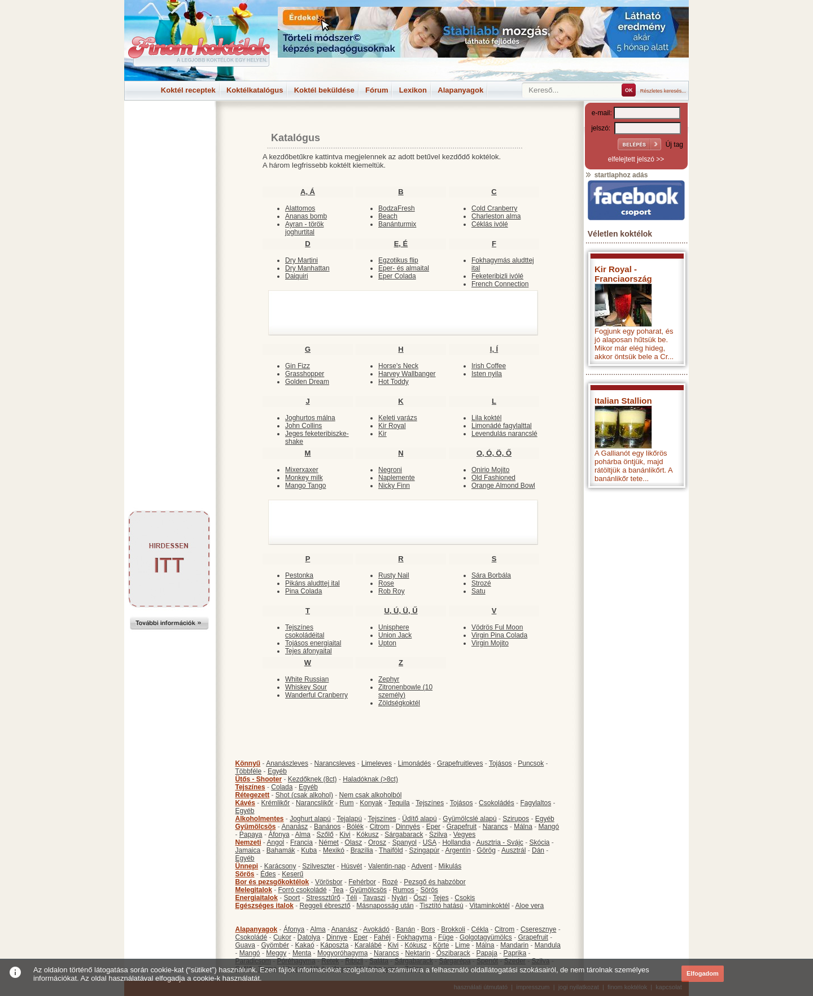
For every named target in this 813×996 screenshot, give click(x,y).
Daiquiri (296, 276)
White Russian (307, 679)
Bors (428, 929)
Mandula (548, 945)
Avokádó (376, 929)
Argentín (458, 850)
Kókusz (367, 834)
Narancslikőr (315, 803)
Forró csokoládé (302, 890)
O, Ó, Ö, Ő (494, 453)
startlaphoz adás (616, 175)
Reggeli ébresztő (325, 906)
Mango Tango (305, 486)
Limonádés (414, 763)
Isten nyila (486, 374)
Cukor (282, 937)
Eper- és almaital (403, 268)
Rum (346, 803)
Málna (523, 827)
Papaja (486, 953)
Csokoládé (251, 937)
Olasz (353, 842)
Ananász (295, 827)
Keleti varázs (397, 418)
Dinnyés (408, 827)
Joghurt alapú (310, 819)
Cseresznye (538, 929)
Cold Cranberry (494, 208)
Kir (382, 434)
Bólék (355, 827)
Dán (538, 850)
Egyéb (277, 771)
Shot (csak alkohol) (304, 795)
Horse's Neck (398, 366)
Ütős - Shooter (258, 779)
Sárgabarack (403, 834)
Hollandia (456, 842)
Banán (405, 929)
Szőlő (325, 834)
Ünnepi (247, 866)
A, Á (307, 191)
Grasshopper (304, 374)
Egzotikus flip (398, 260)
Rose (386, 583)
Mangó (549, 827)
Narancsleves (335, 763)
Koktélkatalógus (254, 90)
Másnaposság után (384, 906)
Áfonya (278, 834)
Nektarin (417, 953)
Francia (301, 842)
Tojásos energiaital (313, 643)
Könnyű (248, 763)
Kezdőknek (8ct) (312, 779)
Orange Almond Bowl (503, 486)
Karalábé (368, 945)
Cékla (480, 929)
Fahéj (382, 937)
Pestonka (299, 575)
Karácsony (280, 866)
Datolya (309, 937)
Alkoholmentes (259, 819)
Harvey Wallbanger (407, 374)
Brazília (362, 850)
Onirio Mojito (490, 470)
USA (429, 842)
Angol (276, 842)
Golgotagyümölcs (486, 937)
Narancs (495, 827)
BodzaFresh (396, 208)
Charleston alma (496, 216)
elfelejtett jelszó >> (636, 159)
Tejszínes (250, 787)
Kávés (245, 803)
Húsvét (351, 866)
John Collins (303, 426)
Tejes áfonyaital (308, 651)
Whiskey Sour (306, 687)
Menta (301, 953)
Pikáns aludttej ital (312, 583)
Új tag (674, 144)
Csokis (464, 898)
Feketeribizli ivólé (497, 276)
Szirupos (515, 819)
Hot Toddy (393, 382)
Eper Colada (397, 276)
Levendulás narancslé (504, 434)
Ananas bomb (306, 216)
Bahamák (280, 850)
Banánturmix (397, 224)
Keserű (292, 874)
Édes (268, 874)
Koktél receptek (188, 90)
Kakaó (304, 945)
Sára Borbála (491, 575)
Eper (433, 827)
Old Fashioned (493, 478)
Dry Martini (301, 260)
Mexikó (333, 850)
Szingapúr (424, 850)
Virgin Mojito (490, 643)
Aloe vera (529, 906)
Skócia (539, 842)
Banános (327, 827)
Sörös (245, 874)
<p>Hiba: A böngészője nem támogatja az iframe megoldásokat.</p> (636, 642)
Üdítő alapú (419, 819)
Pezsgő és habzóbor (434, 882)
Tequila (399, 803)
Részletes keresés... (663, 91)
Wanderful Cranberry (316, 695)
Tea (338, 890)
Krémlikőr (275, 803)
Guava (245, 945)
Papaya (251, 834)
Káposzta (334, 945)
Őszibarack (453, 953)
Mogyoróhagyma (342, 953)
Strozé (481, 583)
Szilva (438, 834)
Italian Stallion (623, 400)
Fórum (376, 90)
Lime (462, 945)
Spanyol (404, 842)
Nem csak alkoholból (370, 795)
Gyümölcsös (255, 827)
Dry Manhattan (307, 268)
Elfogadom (703, 973)
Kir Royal (392, 426)
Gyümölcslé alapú (469, 819)
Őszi (420, 898)
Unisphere (393, 627)
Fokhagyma (414, 937)
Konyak (371, 803)
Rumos (403, 890)
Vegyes (464, 834)
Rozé (390, 882)
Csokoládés (496, 803)
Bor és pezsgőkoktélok (272, 882)
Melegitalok (253, 890)
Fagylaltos (535, 803)
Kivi (344, 834)
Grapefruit (462, 827)
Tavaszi (374, 898)
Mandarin (514, 945)
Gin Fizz (297, 366)
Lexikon (413, 90)
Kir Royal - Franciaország (623, 273)
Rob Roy (391, 591)
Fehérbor (362, 882)
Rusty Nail (393, 575)
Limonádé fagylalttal (501, 426)
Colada (281, 787)
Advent (421, 866)
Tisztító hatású (441, 906)
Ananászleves (287, 763)
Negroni (390, 470)
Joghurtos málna (310, 418)
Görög (486, 850)
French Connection (499, 284)
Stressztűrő (323, 898)
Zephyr (388, 679)
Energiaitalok (256, 898)
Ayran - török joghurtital (304, 228)
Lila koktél (486, 418)
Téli (351, 898)
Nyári (400, 898)
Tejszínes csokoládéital (304, 631)
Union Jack (395, 635)
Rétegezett (252, 795)
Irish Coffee (488, 366)
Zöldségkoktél (399, 703)
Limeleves (376, 763)
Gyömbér (275, 945)
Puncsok (531, 763)
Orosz (377, 842)
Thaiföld (391, 850)
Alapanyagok (460, 90)
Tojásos (500, 763)
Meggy (276, 953)
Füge (445, 937)
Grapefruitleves (460, 763)
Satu (478, 591)
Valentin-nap (387, 866)
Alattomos (300, 208)
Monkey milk (304, 478)
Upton (387, 643)
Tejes (441, 898)
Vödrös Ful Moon (497, 627)
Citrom (380, 827)
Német (329, 842)
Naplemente (396, 478)
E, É (401, 243)
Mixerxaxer (301, 470)
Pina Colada (303, 591)
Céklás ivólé (489, 224)
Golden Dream (307, 382)
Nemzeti (248, 842)
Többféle (248, 771)
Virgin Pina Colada (499, 635)
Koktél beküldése (324, 90)
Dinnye (336, 937)
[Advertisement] (169, 126)
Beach (387, 216)
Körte (441, 945)
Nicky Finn (394, 486)
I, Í (494, 349)
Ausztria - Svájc (499, 842)
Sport (292, 898)
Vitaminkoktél (489, 906)
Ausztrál (513, 850)
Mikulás (449, 866)
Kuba (309, 850)
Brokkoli (453, 929)
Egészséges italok (264, 906)
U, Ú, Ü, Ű (400, 610)
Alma (303, 834)
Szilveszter (318, 866)
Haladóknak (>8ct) (370, 779)
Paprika (514, 953)
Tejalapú (349, 819)
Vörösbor (329, 882)
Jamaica (248, 850)
